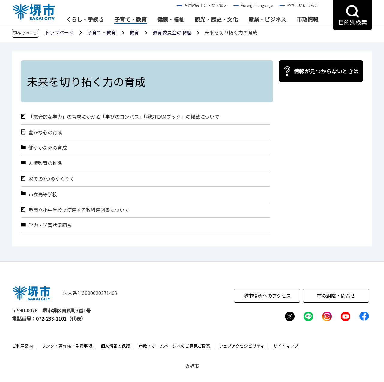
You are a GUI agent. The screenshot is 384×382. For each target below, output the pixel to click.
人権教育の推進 (45, 163)
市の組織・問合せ (336, 295)
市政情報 (307, 19)
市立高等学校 (42, 194)
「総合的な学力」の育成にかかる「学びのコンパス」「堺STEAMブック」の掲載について (123, 117)
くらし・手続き (85, 19)
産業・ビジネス (267, 19)
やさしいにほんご (302, 5)
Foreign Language (257, 5)
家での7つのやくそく (51, 179)
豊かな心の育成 (45, 132)
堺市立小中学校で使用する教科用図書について (78, 210)
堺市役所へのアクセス (267, 295)
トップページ (59, 32)
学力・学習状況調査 (50, 225)
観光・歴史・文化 (216, 19)
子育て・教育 (130, 19)
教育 (134, 32)
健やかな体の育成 (47, 147)
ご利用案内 (22, 346)
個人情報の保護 (115, 346)
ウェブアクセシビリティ (242, 346)
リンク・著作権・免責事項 (67, 346)
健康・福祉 (170, 19)
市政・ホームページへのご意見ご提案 (174, 346)
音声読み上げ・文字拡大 (205, 5)
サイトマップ (285, 346)
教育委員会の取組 (172, 32)
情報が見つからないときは (326, 71)
